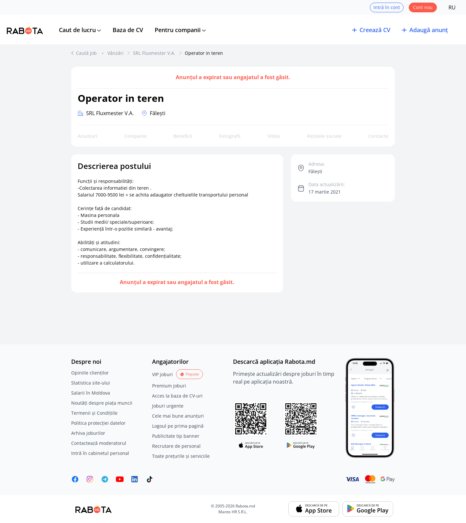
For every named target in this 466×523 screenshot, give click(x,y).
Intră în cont (386, 7)
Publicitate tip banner (175, 436)
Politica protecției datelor (98, 423)
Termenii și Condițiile (94, 413)
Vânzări (115, 53)
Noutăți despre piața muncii (101, 403)
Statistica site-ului (90, 383)
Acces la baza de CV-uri (177, 396)
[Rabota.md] (25, 30)
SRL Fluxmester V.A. (154, 53)
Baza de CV (128, 30)
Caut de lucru (77, 30)
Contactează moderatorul (98, 443)
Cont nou (423, 7)
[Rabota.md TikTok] (149, 479)
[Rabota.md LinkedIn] (134, 479)
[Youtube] (119, 479)
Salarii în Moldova (90, 393)
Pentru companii (178, 30)
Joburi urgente (167, 406)
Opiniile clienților (90, 373)
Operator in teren (204, 53)
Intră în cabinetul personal (100, 453)
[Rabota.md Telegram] (104, 479)
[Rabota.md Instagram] (89, 479)
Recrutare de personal (176, 446)
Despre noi (86, 361)
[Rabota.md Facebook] (75, 479)
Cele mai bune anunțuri (178, 416)
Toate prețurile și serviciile (181, 456)
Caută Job (87, 53)
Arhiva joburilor (88, 433)
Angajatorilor (170, 361)
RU (452, 7)
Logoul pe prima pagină (178, 426)
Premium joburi (169, 386)
